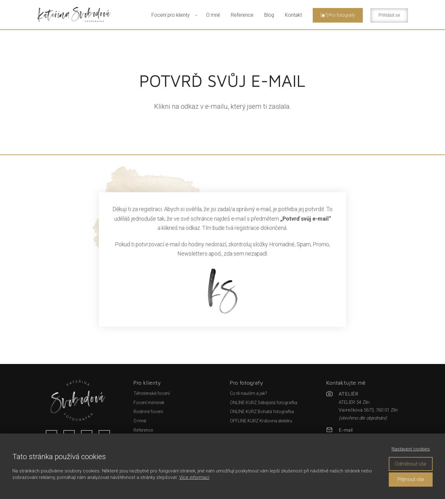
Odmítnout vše (410, 464)
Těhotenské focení (152, 393)
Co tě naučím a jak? (248, 393)
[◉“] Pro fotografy (337, 15)
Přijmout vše (410, 479)
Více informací (194, 477)
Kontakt (293, 15)
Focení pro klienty (170, 15)
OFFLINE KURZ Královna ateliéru (261, 420)
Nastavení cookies (411, 449)
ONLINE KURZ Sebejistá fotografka (263, 402)
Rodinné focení (148, 411)
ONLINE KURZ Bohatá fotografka (262, 411)
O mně (213, 15)
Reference (242, 15)
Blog (269, 15)
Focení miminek (149, 402)
